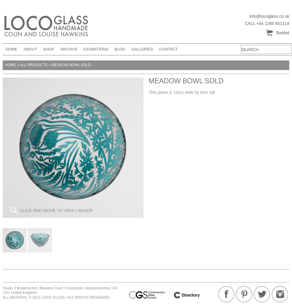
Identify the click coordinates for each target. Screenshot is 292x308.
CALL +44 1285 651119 (267, 23)
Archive (69, 49)
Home (11, 49)
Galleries (142, 49)
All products (34, 65)
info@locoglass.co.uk (269, 16)
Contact (168, 49)
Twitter (262, 294)
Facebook (226, 294)
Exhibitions (95, 49)
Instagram (280, 294)
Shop (48, 49)
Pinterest (244, 294)
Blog (120, 49)
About (30, 49)
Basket (277, 33)
